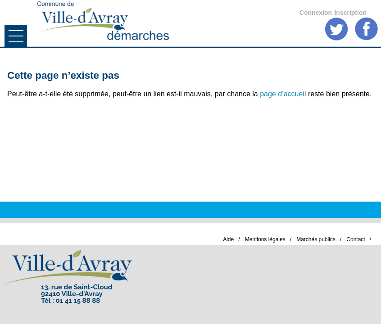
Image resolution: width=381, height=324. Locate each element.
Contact (355, 239)
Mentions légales (265, 239)
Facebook (366, 29)
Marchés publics (316, 239)
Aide (228, 239)
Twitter (336, 29)
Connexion (315, 12)
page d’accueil (283, 94)
